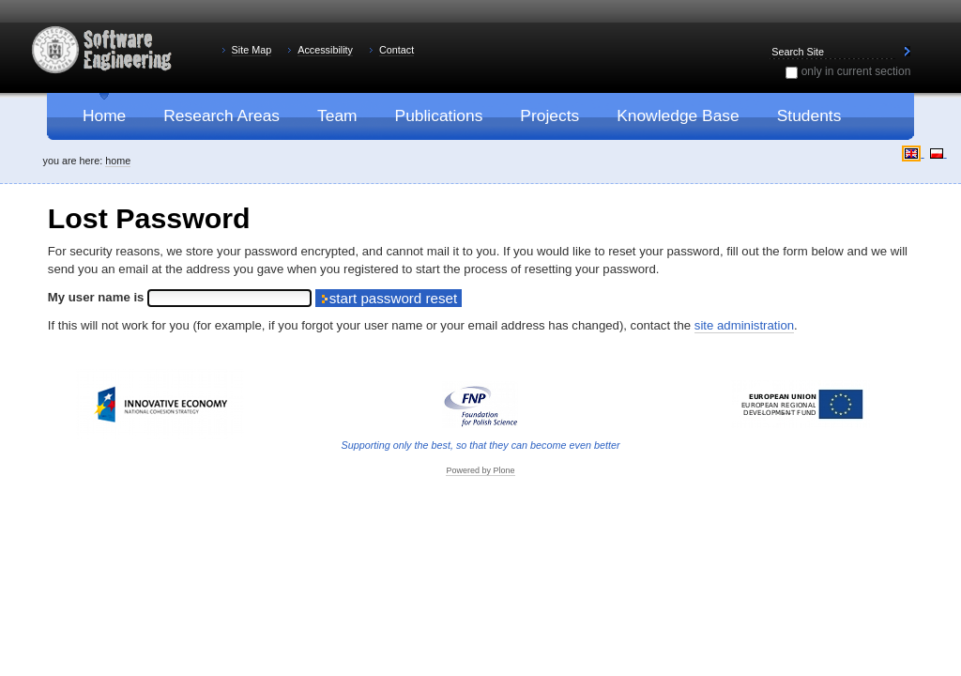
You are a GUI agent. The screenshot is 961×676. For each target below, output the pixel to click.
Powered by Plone (480, 470)
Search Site (769, 43)
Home (117, 160)
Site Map (252, 49)
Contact (396, 49)
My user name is (97, 297)
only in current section (856, 71)
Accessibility (325, 49)
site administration (744, 325)
